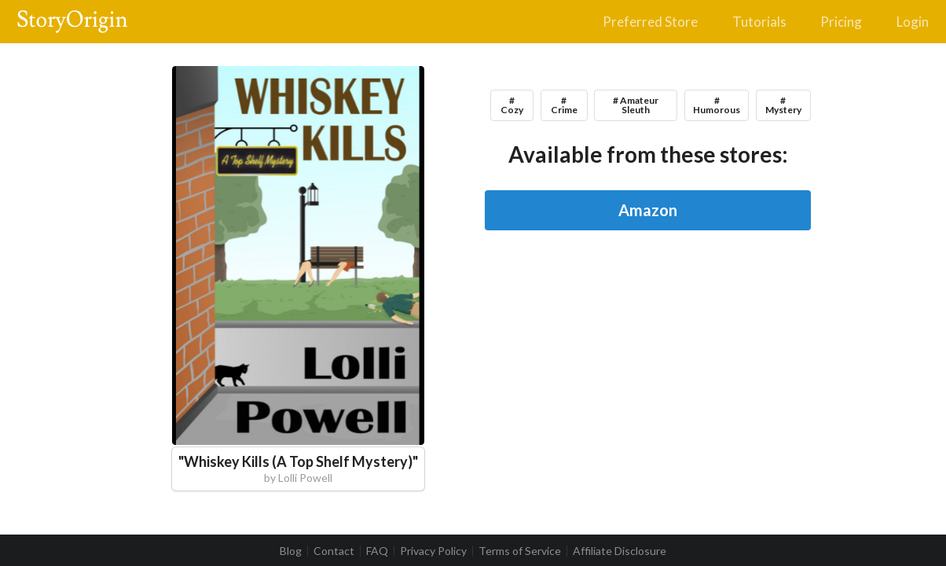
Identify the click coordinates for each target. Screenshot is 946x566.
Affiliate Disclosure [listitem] (619, 551)
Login (912, 21)
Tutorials (759, 21)
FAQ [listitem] (377, 551)
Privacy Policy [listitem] (433, 551)
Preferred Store (650, 21)
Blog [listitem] (291, 551)
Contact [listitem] (334, 551)
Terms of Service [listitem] (519, 551)
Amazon (647, 209)
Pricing (841, 21)
